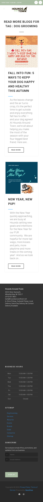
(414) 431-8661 (10, 297)
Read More (16, 150)
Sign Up (11, 474)
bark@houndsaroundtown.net (16, 299)
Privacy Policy (25, 487)
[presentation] (17, 466)
